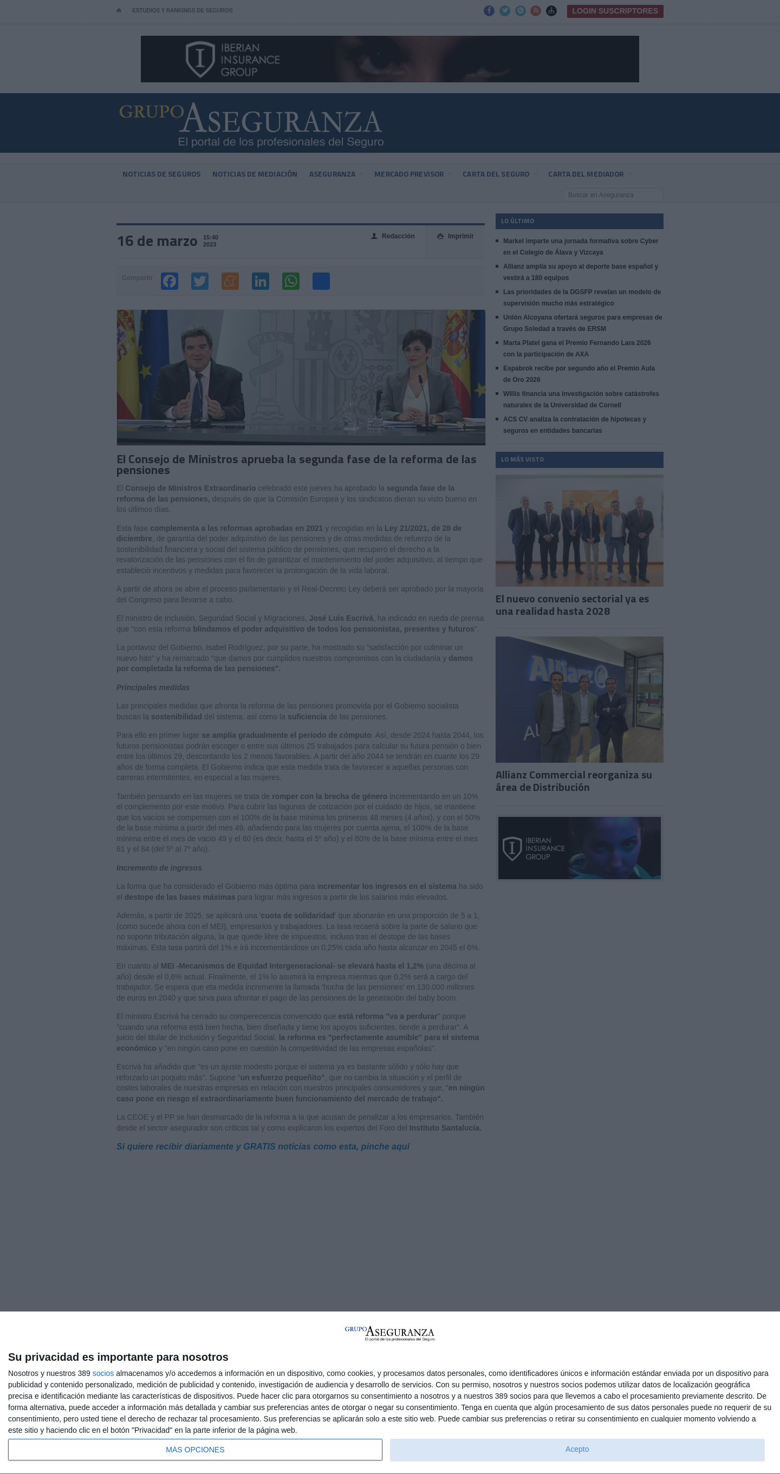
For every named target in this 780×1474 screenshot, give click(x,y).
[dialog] (390, 1393)
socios (103, 1373)
